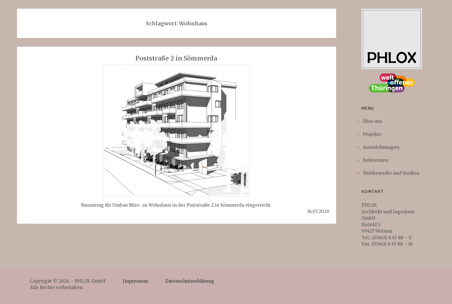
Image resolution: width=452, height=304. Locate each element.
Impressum (135, 281)
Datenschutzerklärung (189, 281)
